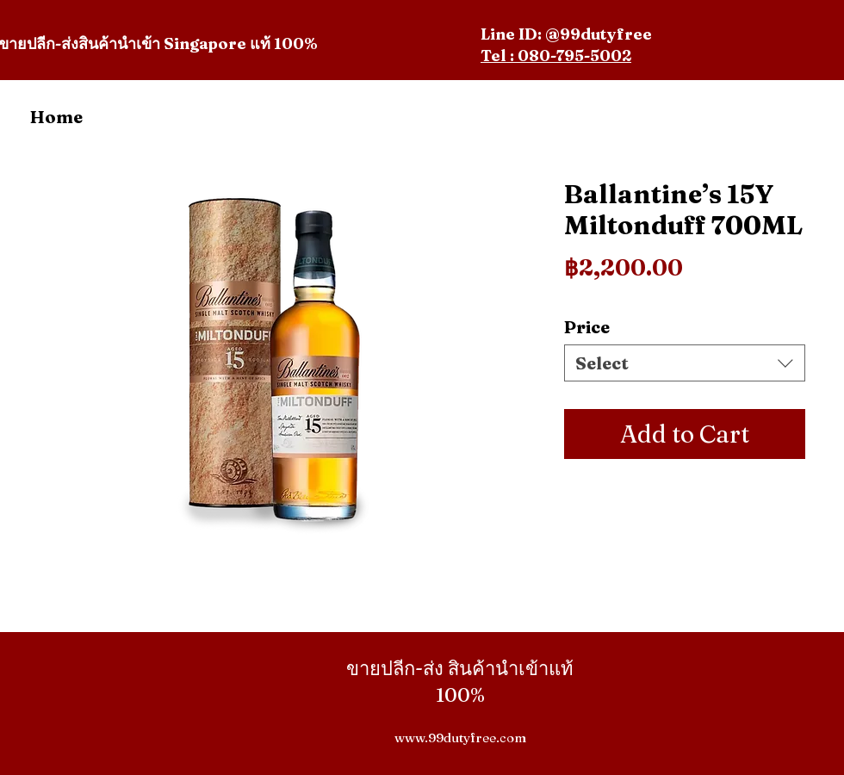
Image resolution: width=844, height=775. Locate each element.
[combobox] (684, 362)
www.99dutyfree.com (460, 737)
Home (56, 116)
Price (587, 327)
